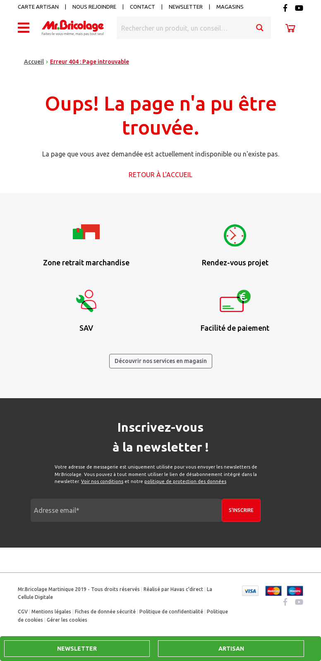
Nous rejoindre (94, 7)
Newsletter (186, 7)
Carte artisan (38, 7)
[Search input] (183, 27)
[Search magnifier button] (260, 28)
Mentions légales (51, 611)
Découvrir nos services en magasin (161, 361)
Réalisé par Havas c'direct (173, 589)
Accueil (34, 61)
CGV (23, 611)
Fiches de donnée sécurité (105, 611)
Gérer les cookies (67, 620)
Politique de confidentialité (171, 611)
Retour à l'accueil (160, 174)
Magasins (230, 7)
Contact (142, 7)
